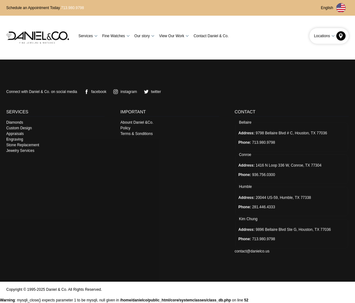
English (333, 8)
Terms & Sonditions (136, 133)
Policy (125, 128)
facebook (94, 91)
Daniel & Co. (56, 289)
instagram (124, 91)
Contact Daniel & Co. (210, 36)
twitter (151, 91)
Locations (325, 36)
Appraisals (15, 133)
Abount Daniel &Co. (136, 122)
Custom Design (19, 128)
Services (88, 36)
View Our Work (174, 36)
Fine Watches (116, 36)
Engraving (14, 139)
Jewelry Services (20, 150)
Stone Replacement (22, 145)
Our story (145, 36)
